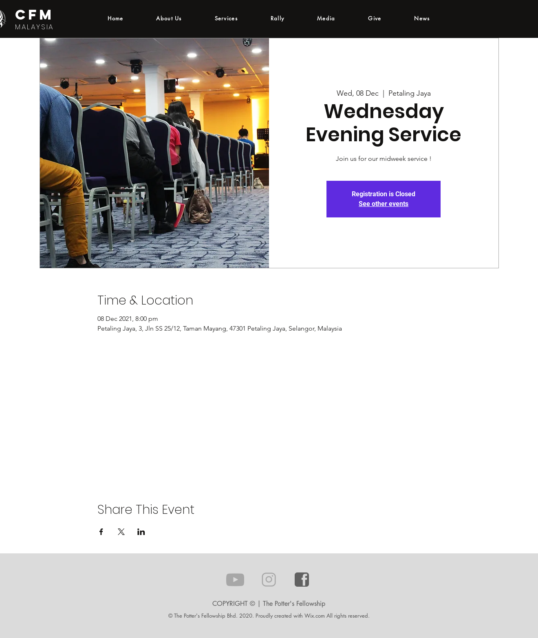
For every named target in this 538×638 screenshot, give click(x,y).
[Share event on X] (121, 531)
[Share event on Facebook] (101, 531)
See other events (383, 204)
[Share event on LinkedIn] (141, 531)
